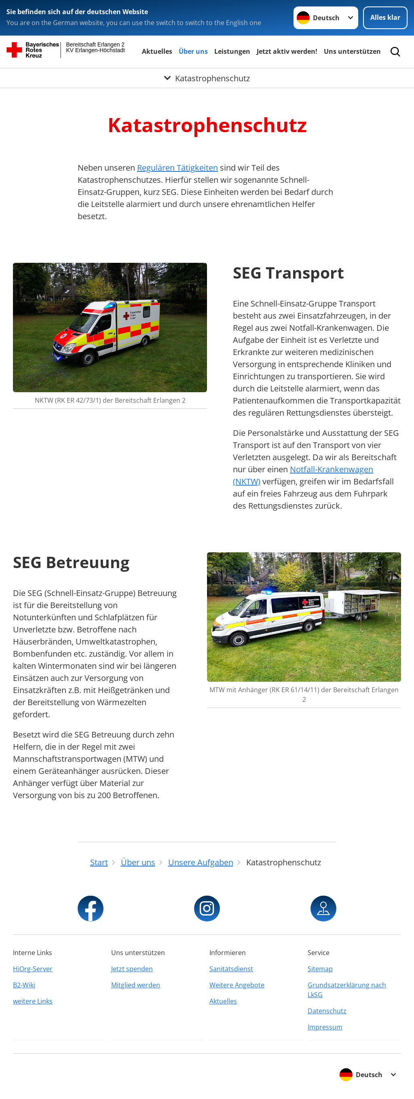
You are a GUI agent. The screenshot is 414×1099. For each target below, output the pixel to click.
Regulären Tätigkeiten (177, 167)
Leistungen (232, 51)
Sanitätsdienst (231, 968)
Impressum (325, 1027)
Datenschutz (327, 1010)
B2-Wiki (24, 985)
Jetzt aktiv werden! (287, 51)
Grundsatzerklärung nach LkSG (347, 990)
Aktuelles (157, 51)
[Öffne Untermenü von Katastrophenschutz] (207, 78)
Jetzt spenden (132, 968)
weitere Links (33, 1001)
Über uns (193, 51)
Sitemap (320, 968)
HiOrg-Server (33, 968)
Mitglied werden (135, 985)
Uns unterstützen (352, 51)
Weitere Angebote (236, 985)
